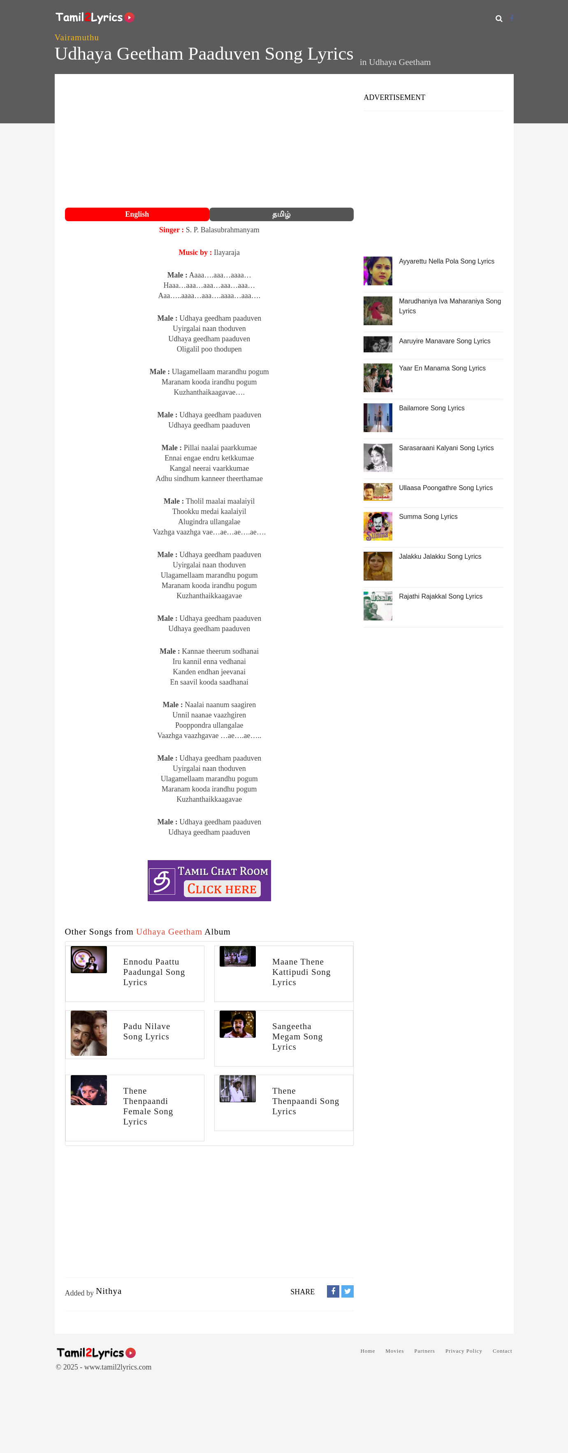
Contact (502, 1351)
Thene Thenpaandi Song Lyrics (305, 1101)
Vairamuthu (77, 37)
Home (367, 1351)
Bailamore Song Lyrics (431, 408)
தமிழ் (281, 214)
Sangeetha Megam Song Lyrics (297, 1036)
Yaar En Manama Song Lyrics (442, 368)
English (137, 214)
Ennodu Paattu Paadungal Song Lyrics (154, 972)
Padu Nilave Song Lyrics (147, 1031)
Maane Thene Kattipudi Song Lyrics (301, 972)
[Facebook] (512, 18)
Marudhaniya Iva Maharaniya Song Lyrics (450, 306)
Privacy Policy (463, 1351)
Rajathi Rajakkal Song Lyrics (440, 596)
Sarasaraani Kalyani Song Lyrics (446, 447)
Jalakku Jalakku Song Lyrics (440, 556)
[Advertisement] (209, 141)
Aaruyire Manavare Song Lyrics (445, 341)
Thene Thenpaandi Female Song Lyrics (148, 1106)
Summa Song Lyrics (428, 516)
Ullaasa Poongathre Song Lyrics (446, 487)
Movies (394, 1351)
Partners (424, 1351)
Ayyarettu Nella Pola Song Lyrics (446, 261)
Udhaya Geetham (400, 62)
